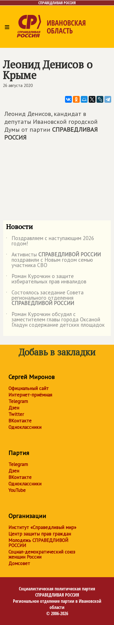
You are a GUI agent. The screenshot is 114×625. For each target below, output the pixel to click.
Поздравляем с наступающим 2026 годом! (50, 241)
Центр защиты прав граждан (39, 533)
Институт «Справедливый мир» (42, 527)
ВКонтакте (20, 420)
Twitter (16, 414)
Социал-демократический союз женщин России (41, 554)
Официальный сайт (28, 388)
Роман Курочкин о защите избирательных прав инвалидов (46, 279)
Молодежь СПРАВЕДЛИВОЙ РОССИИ (38, 543)
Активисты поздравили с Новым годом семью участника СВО (53, 260)
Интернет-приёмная (30, 394)
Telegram (18, 401)
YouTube (17, 490)
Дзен (13, 407)
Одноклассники (24, 427)
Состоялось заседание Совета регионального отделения (45, 298)
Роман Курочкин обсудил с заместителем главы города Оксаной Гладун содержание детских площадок (55, 320)
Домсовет (19, 563)
